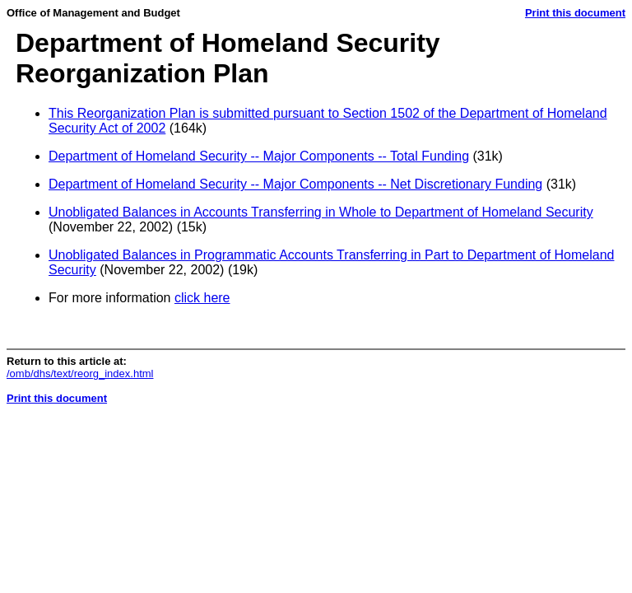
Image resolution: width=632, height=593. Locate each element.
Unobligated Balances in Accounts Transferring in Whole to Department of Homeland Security (321, 212)
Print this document (575, 13)
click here (202, 298)
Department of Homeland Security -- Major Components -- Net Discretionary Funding (295, 184)
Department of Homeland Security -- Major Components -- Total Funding (259, 156)
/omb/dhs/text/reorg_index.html (80, 373)
